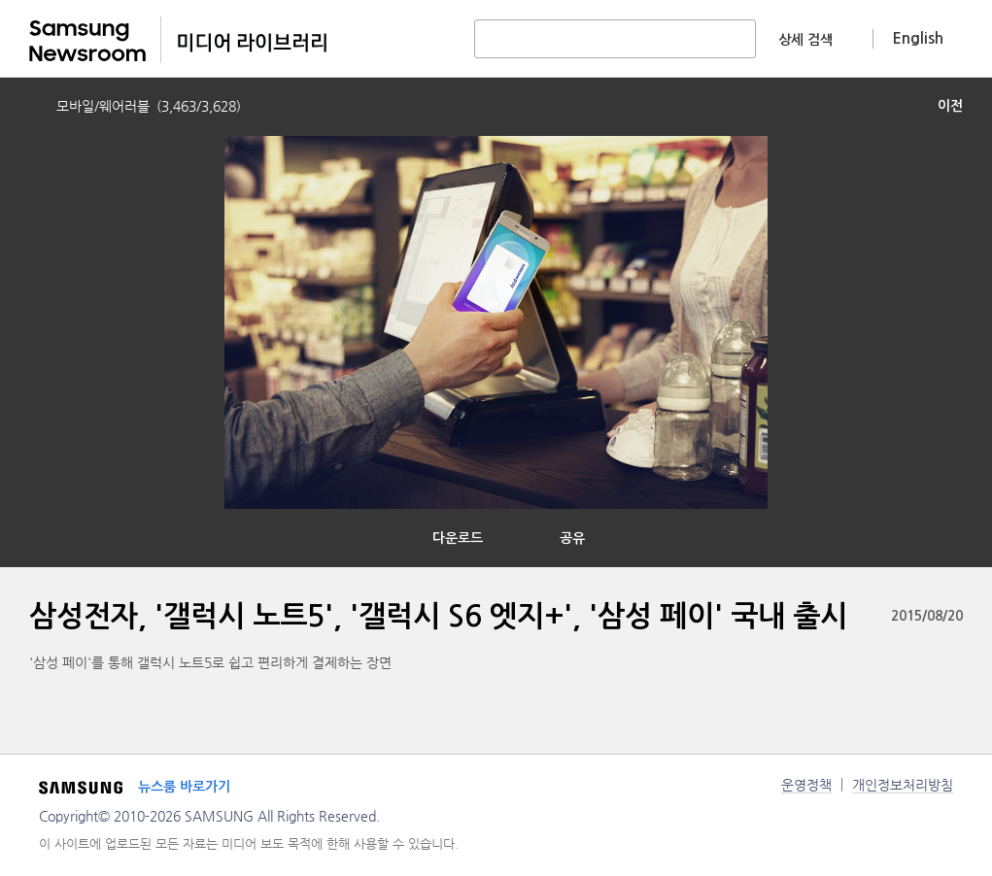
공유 (572, 538)
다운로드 (457, 538)
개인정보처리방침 (902, 784)
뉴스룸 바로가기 (184, 786)
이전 (950, 106)
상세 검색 (805, 40)
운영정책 (806, 784)
